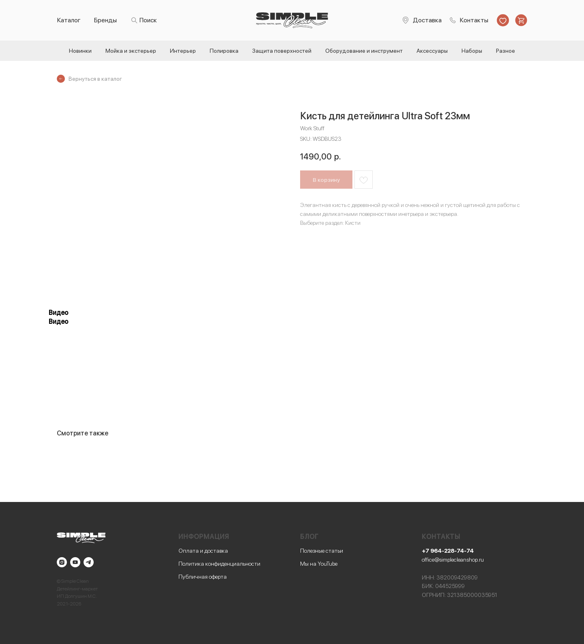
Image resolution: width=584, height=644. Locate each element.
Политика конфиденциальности (219, 563)
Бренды (105, 20)
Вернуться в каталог (95, 78)
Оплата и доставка (203, 550)
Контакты (474, 20)
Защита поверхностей (281, 50)
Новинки (80, 50)
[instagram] (62, 562)
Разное (505, 50)
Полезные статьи (321, 550)
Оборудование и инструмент (364, 50)
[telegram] (89, 562)
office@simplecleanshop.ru (453, 559)
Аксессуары (432, 50)
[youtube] (75, 562)
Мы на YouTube (318, 563)
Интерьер (183, 50)
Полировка (224, 50)
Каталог (69, 20)
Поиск (148, 20)
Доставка (427, 20)
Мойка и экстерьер (130, 50)
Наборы (472, 50)
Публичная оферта (202, 576)
